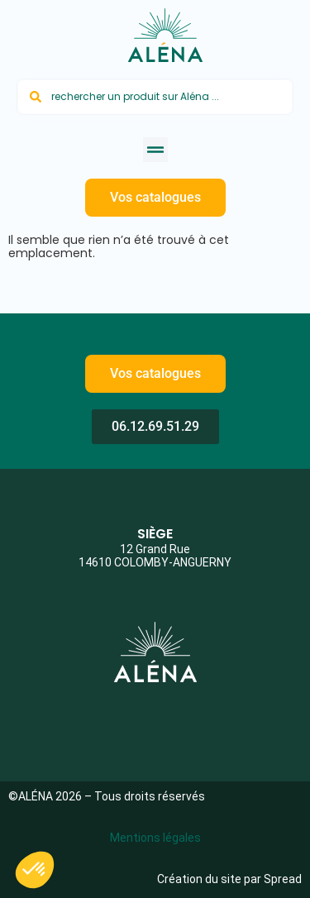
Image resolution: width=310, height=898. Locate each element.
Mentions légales (155, 837)
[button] (155, 149)
